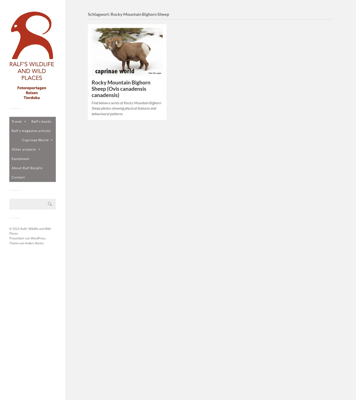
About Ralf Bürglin (27, 168)
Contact (18, 177)
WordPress (38, 238)
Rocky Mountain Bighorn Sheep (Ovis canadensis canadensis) (121, 88)
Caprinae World (37, 140)
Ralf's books (41, 121)
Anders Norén (34, 243)
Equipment (21, 159)
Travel (19, 121)
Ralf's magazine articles (31, 131)
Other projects (26, 149)
